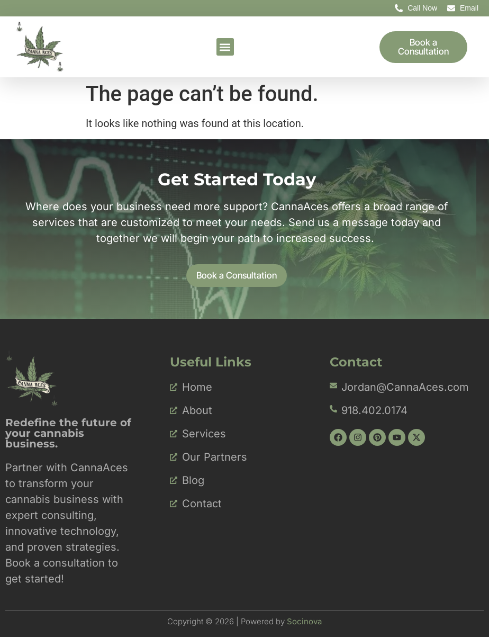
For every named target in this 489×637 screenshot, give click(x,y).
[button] (225, 47)
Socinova (304, 621)
